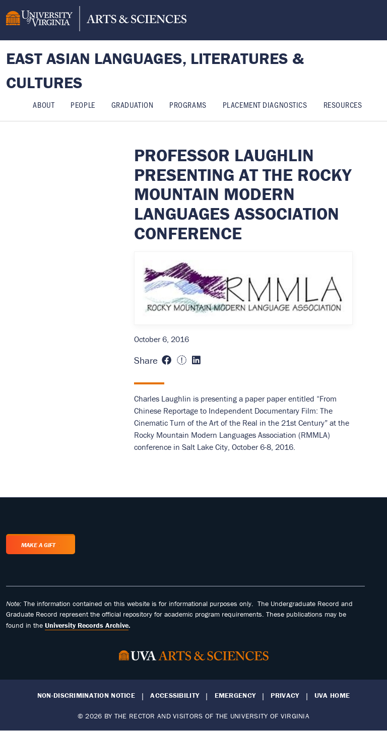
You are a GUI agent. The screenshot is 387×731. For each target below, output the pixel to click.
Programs (187, 104)
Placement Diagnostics (265, 104)
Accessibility (174, 695)
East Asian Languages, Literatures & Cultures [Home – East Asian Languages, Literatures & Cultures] (155, 70)
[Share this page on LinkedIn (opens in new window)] (196, 360)
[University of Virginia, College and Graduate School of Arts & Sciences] (96, 20)
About (43, 104)
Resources (343, 104)
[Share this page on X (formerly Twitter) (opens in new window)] (181, 360)
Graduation (132, 104)
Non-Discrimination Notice (86, 695)
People (83, 104)
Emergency (235, 695)
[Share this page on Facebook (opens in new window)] (166, 360)
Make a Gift (38, 545)
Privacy (285, 695)
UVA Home (332, 695)
